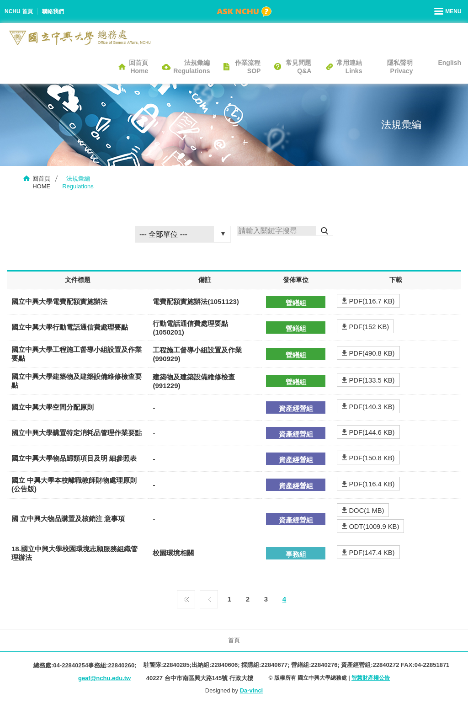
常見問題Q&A (298, 67)
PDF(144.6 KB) (371, 432)
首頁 (234, 640)
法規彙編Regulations (191, 67)
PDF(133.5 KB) (371, 380)
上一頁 (209, 597)
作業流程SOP (248, 67)
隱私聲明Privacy (400, 67)
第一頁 (186, 597)
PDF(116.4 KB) (371, 484)
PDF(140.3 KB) (371, 406)
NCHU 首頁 (19, 11)
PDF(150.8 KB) (371, 458)
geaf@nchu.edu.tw (104, 678)
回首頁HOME (41, 182)
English (449, 62)
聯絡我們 (53, 11)
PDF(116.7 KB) (371, 301)
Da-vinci (251, 690)
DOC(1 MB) (365, 510)
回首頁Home (138, 67)
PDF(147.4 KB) (371, 552)
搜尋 (324, 230)
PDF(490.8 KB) (371, 353)
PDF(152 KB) (368, 326)
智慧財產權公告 (370, 678)
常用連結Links (349, 67)
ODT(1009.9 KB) (373, 526)
